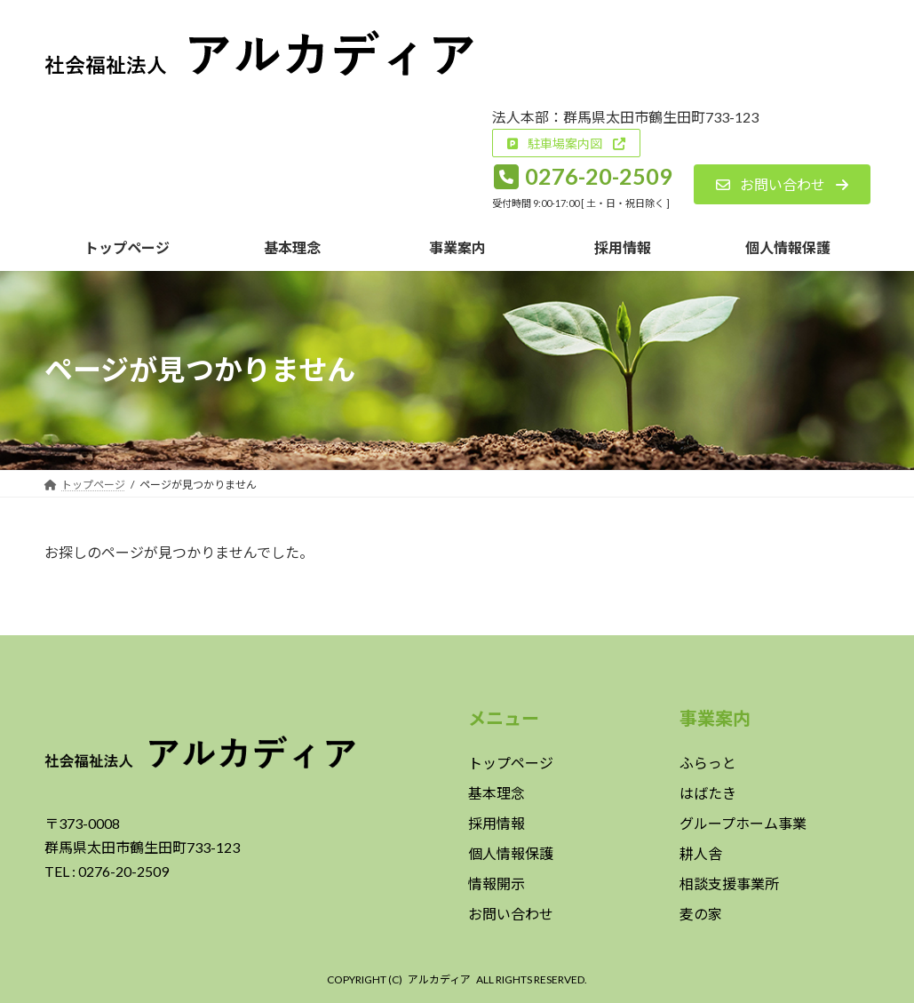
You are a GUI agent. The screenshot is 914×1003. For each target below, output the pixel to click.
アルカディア (439, 979)
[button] (566, 143)
